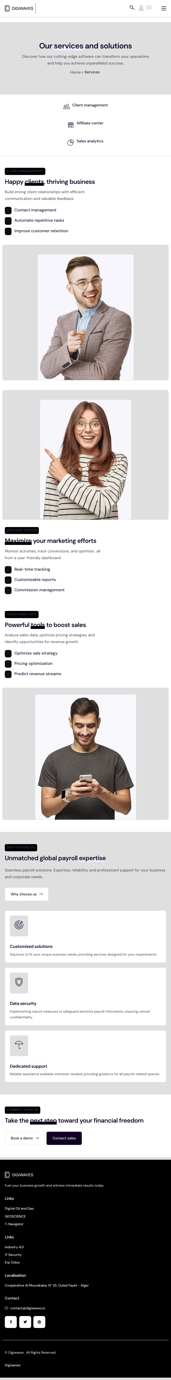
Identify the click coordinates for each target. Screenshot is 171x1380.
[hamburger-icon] (163, 8)
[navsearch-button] (132, 8)
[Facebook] (11, 1322)
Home (75, 72)
